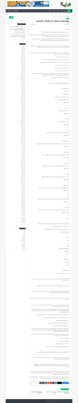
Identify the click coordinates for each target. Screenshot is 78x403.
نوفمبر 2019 (23, 178)
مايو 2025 (23, 68)
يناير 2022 (23, 135)
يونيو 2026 (23, 46)
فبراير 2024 (23, 93)
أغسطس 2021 (23, 143)
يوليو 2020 (23, 165)
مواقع (54, 10)
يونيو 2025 (23, 66)
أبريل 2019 (23, 190)
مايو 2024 (23, 88)
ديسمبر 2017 (23, 217)
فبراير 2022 (23, 133)
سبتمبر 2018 (23, 202)
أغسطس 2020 (22, 163)
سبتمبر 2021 (23, 141)
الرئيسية (67, 16)
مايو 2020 (23, 168)
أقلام (61, 10)
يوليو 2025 (23, 64)
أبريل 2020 (23, 170)
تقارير (24, 237)
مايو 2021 (23, 148)
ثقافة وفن (23, 239)
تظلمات (58, 10)
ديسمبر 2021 (23, 136)
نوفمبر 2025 (23, 58)
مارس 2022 (23, 131)
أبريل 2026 (23, 49)
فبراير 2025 (23, 73)
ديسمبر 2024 (23, 76)
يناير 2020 (23, 175)
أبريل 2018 (23, 210)
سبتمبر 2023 (23, 101)
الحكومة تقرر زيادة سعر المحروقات (19, 32)
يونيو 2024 (23, 86)
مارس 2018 (23, 212)
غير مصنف (23, 244)
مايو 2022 (23, 128)
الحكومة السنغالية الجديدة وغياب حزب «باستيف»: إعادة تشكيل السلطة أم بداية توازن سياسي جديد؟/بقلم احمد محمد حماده (17, 29)
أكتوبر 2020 (23, 160)
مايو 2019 (23, 188)
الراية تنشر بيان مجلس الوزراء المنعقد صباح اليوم (17, 26)
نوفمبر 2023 (23, 98)
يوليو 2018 (23, 205)
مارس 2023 (23, 111)
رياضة (24, 242)
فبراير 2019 (23, 193)
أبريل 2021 (23, 150)
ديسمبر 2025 (23, 56)
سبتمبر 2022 (23, 121)
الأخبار (69, 10)
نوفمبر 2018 (23, 198)
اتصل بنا (50, 10)
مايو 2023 (23, 108)
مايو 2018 (23, 208)
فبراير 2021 (23, 153)
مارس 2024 (23, 91)
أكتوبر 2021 (23, 140)
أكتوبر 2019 (23, 180)
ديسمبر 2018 (23, 197)
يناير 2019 (23, 195)
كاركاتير (24, 247)
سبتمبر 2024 (23, 81)
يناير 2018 (23, 215)
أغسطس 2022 (22, 123)
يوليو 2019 (23, 185)
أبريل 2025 (23, 69)
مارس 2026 (23, 51)
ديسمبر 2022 (23, 116)
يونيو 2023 (23, 106)
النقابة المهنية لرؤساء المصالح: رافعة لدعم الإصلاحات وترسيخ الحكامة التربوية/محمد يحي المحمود (17, 36)
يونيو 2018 (23, 207)
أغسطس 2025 (22, 63)
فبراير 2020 (23, 173)
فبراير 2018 (23, 213)
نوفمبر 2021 (23, 138)
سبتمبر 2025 (23, 61)
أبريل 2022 (23, 130)
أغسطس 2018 (23, 203)
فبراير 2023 (23, 113)
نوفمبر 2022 (23, 118)
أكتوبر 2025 (23, 59)
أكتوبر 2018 (23, 200)
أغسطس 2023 (22, 103)
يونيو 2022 (23, 126)
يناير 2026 (23, 54)
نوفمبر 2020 (23, 158)
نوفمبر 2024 (23, 78)
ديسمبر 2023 (23, 96)
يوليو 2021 (23, 145)
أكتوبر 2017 (23, 220)
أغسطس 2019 (23, 183)
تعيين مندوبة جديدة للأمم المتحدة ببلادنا (18, 33)
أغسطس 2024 (22, 83)
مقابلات (65, 10)
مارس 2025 (23, 71)
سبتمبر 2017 (23, 222)
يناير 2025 (23, 74)
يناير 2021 (23, 155)
